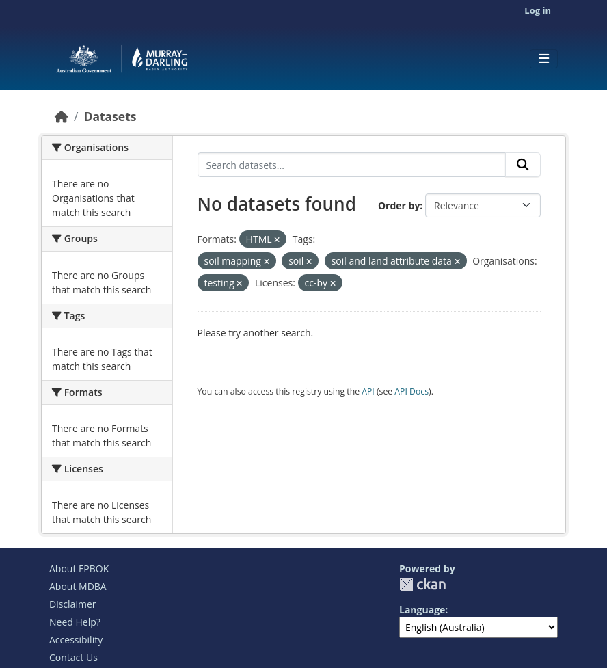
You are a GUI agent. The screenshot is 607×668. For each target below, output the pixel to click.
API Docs (411, 391)
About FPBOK (79, 568)
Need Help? (74, 621)
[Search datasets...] (352, 164)
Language (422, 609)
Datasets (109, 116)
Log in (537, 10)
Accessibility (76, 639)
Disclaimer (72, 604)
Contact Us (73, 657)
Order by (399, 205)
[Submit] (523, 164)
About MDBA (78, 586)
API (368, 391)
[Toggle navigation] (544, 58)
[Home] (61, 116)
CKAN (422, 584)
